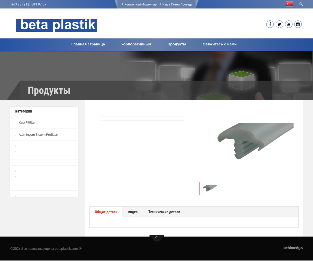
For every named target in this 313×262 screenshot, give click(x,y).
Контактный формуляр (140, 4)
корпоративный (136, 44)
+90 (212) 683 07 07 (31, 4)
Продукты (177, 44)
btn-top (157, 239)
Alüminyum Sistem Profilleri (39, 134)
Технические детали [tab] (171, 212)
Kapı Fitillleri (28, 122)
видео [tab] (137, 212)
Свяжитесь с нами (220, 44)
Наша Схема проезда (178, 4)
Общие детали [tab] (108, 212)
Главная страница (88, 44)
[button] (291, 3)
